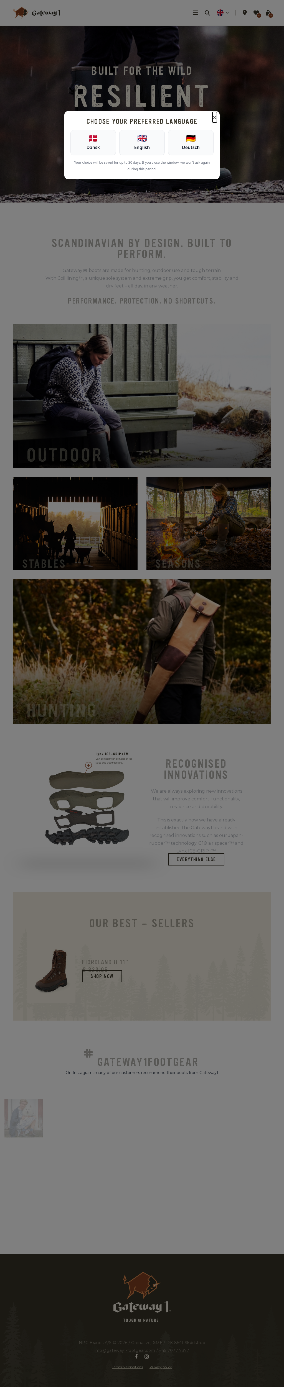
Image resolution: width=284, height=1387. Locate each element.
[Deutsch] (191, 142)
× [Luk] (214, 117)
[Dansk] (93, 142)
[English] (142, 142)
